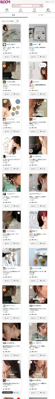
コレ (8, 56)
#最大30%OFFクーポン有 (36, 271)
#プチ (8, 49)
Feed (7, 10)
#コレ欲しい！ (7, 197)
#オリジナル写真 (34, 47)
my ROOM (48, 10)
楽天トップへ (50, 2)
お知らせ (34, 10)
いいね (16, 56)
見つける (21, 10)
